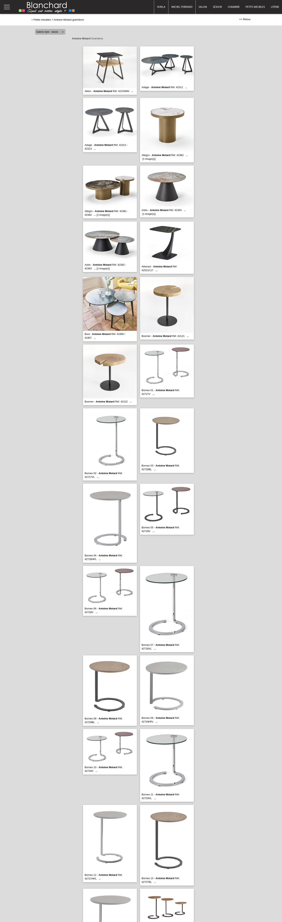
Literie (275, 7)
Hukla (161, 7)
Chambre (234, 7)
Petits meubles (255, 7)
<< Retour (245, 19)
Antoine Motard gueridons (69, 19)
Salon (203, 7)
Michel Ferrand (182, 7)
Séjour (217, 7)
